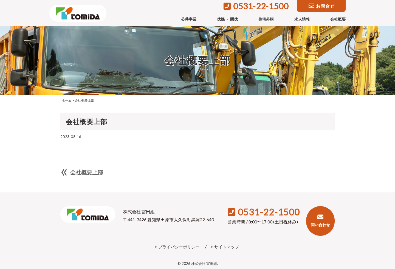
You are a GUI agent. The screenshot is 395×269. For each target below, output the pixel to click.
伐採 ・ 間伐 (227, 19)
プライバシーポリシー (177, 246)
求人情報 (302, 19)
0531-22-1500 (256, 6)
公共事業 (188, 19)
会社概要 (338, 19)
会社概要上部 (86, 172)
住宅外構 (266, 19)
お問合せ (322, 6)
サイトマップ (225, 246)
